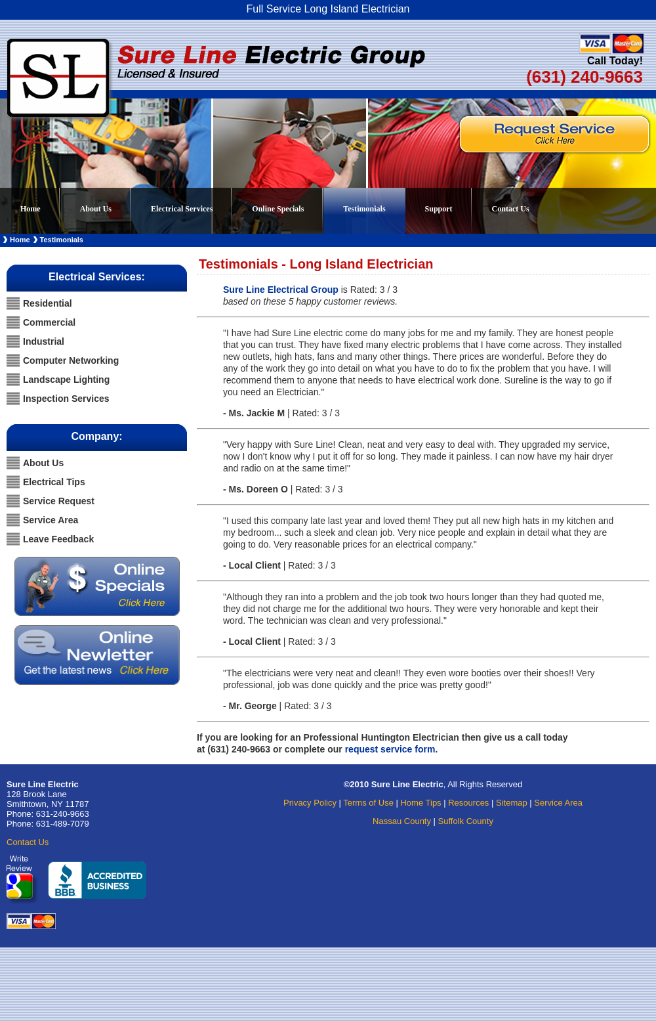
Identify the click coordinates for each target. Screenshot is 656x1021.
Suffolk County (465, 821)
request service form (390, 749)
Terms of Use (368, 803)
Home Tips (420, 803)
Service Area (50, 520)
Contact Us (510, 208)
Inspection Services (66, 398)
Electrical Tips (54, 482)
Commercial (49, 322)
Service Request (58, 501)
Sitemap (511, 803)
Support (439, 208)
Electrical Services (189, 204)
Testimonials (364, 208)
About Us (96, 208)
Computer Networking (71, 360)
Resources (468, 803)
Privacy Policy (310, 803)
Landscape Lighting (66, 379)
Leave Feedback (58, 539)
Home (30, 208)
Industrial (43, 341)
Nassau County (402, 821)
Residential (47, 303)
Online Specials (278, 208)
